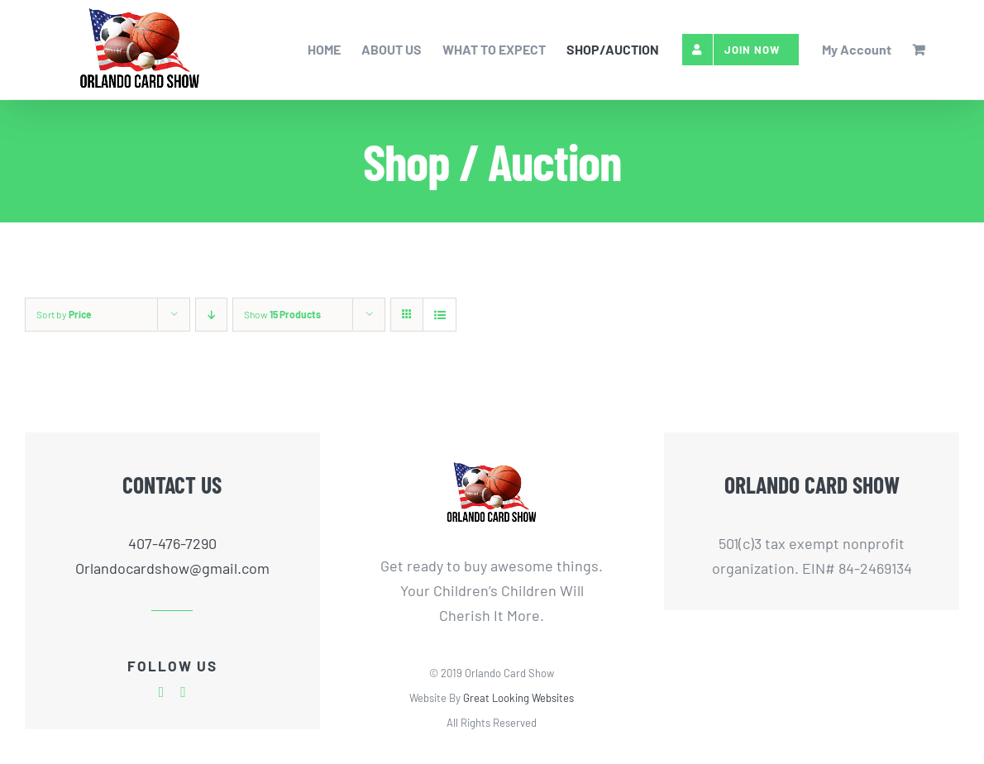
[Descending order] (211, 315)
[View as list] (439, 314)
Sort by (64, 314)
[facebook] (162, 692)
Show (282, 314)
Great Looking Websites (518, 697)
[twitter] (183, 692)
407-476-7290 (172, 543)
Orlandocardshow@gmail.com (172, 568)
